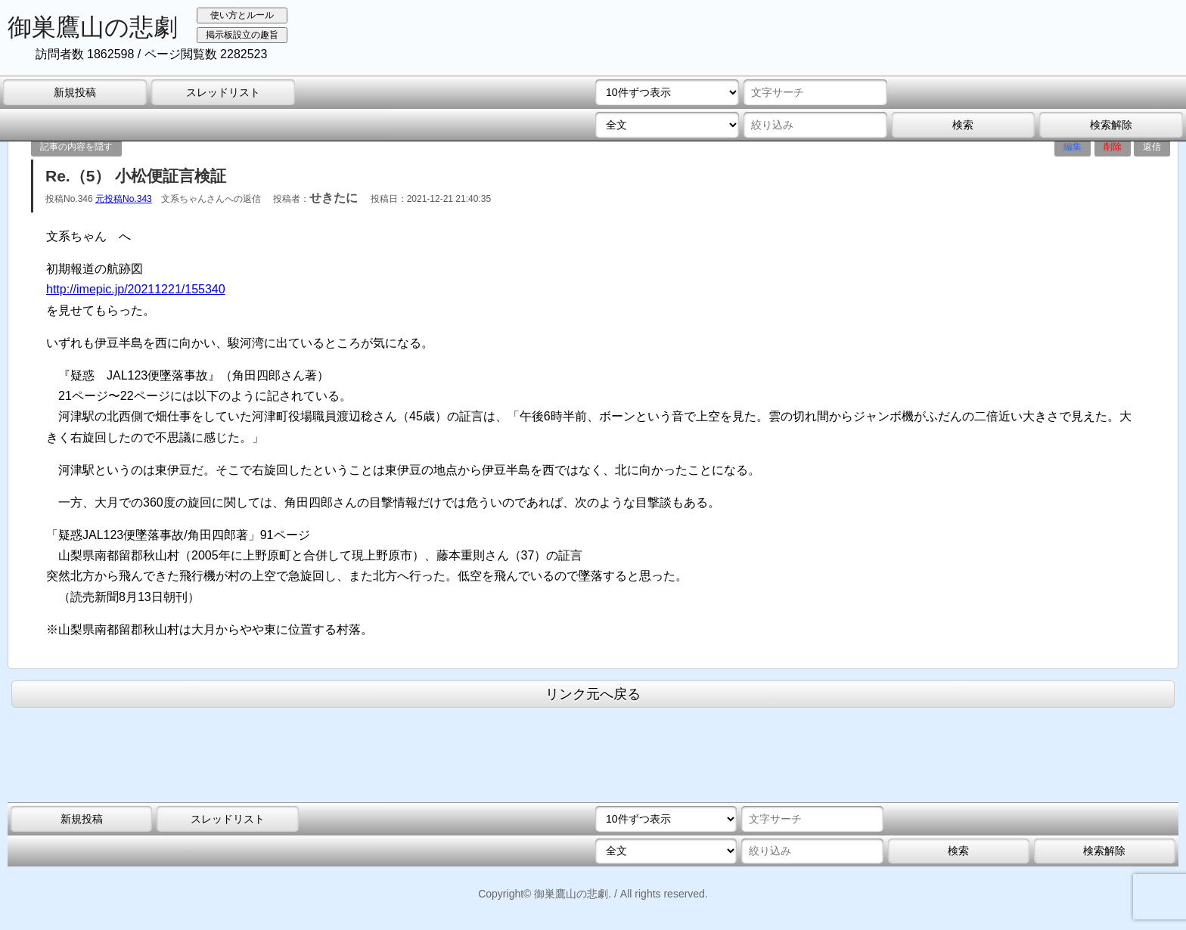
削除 (1113, 146)
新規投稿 (75, 92)
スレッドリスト (223, 92)
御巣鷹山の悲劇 (93, 27)
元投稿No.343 (123, 199)
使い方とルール (242, 15)
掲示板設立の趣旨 (242, 34)
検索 (962, 125)
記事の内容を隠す (76, 146)
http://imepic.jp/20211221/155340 (135, 289)
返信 (1152, 146)
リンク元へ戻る (593, 694)
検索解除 (1111, 125)
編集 (1072, 146)
